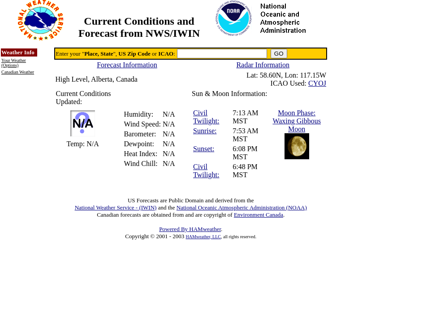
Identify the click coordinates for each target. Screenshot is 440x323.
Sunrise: (204, 131)
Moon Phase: (296, 113)
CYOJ (317, 83)
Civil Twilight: (206, 117)
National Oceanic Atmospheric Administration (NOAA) (242, 207)
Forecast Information (127, 65)
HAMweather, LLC (203, 236)
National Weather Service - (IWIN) (116, 207)
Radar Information (262, 65)
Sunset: (203, 149)
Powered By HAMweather (190, 229)
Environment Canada (258, 214)
